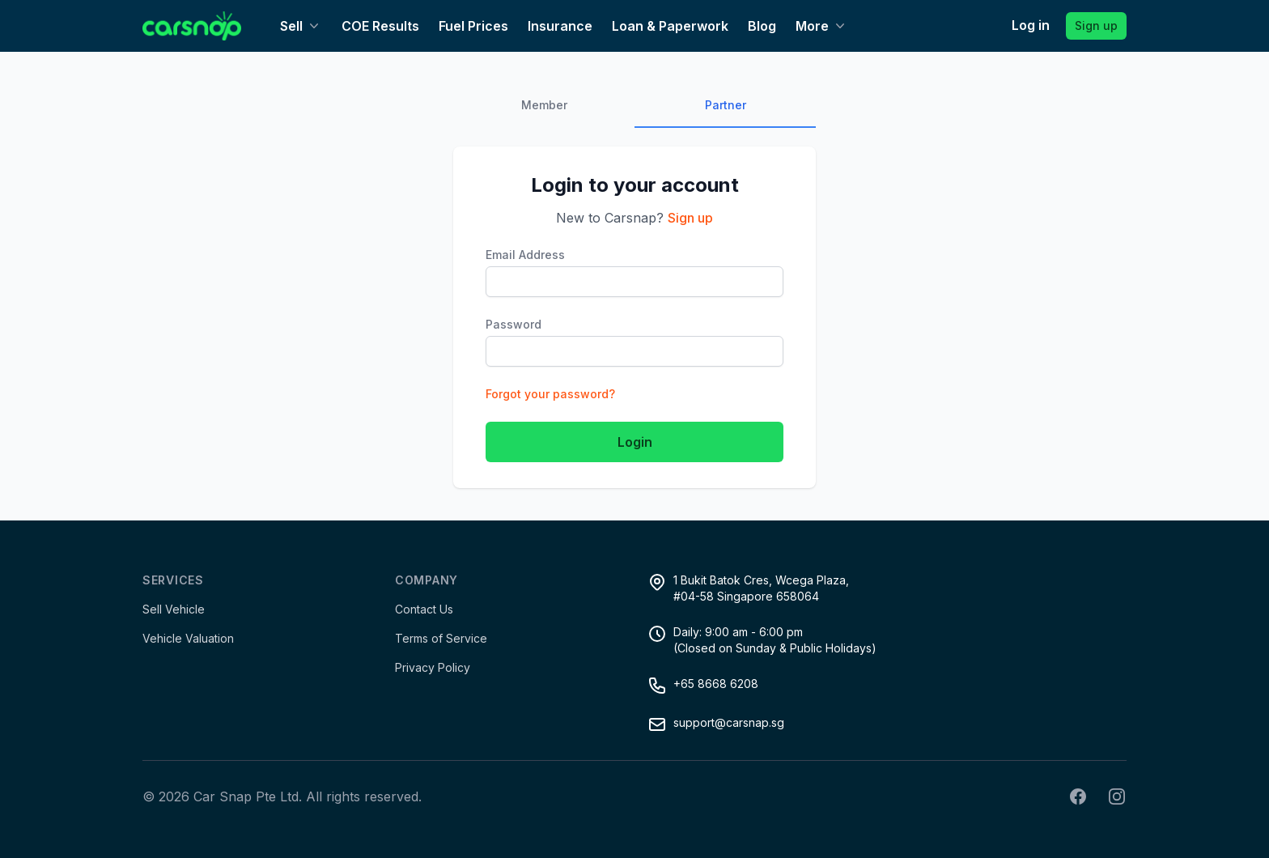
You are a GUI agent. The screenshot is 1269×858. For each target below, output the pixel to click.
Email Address (525, 254)
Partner (725, 105)
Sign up (1096, 25)
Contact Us (424, 609)
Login (635, 442)
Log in (1031, 25)
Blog (762, 26)
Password (513, 324)
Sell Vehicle (173, 609)
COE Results (380, 26)
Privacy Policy (432, 667)
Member (544, 105)
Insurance (560, 26)
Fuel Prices (473, 26)
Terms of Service (441, 638)
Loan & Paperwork (670, 26)
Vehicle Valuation (188, 638)
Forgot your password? (550, 394)
